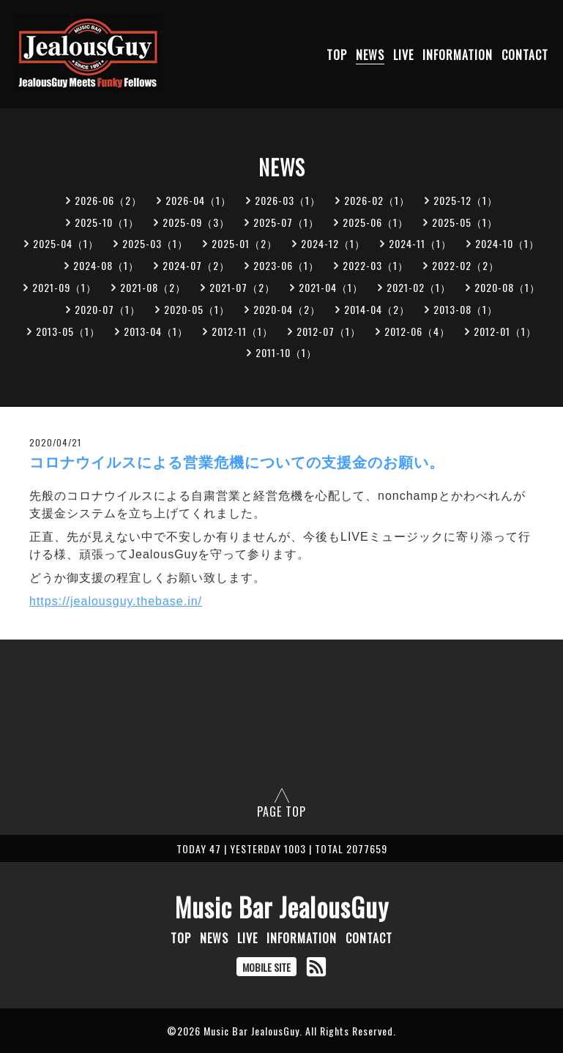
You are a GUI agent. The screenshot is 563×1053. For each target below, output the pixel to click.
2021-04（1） (331, 287)
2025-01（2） (244, 243)
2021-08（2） (153, 287)
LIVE (403, 55)
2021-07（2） (242, 287)
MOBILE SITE (266, 967)
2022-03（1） (376, 265)
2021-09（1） (64, 287)
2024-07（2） (196, 265)
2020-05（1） (197, 309)
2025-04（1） (66, 243)
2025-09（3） (196, 222)
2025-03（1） (155, 243)
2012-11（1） (242, 331)
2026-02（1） (377, 200)
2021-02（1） (419, 287)
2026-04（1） (198, 200)
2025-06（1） (376, 222)
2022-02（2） (465, 265)
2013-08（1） (465, 309)
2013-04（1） (156, 331)
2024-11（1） (420, 243)
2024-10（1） (507, 243)
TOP (337, 55)
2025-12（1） (465, 200)
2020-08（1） (507, 287)
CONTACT (525, 55)
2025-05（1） (465, 222)
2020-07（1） (108, 309)
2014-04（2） (377, 309)
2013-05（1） (68, 331)
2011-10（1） (286, 352)
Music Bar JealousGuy (282, 907)
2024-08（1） (106, 265)
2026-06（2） (108, 200)
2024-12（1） (333, 243)
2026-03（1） (288, 200)
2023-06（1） (286, 265)
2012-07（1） (329, 331)
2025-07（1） (286, 222)
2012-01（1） (505, 331)
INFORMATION (457, 55)
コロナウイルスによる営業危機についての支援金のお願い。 (236, 462)
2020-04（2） (287, 309)
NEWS (370, 55)
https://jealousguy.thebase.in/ (115, 601)
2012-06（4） (417, 331)
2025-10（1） (107, 222)
